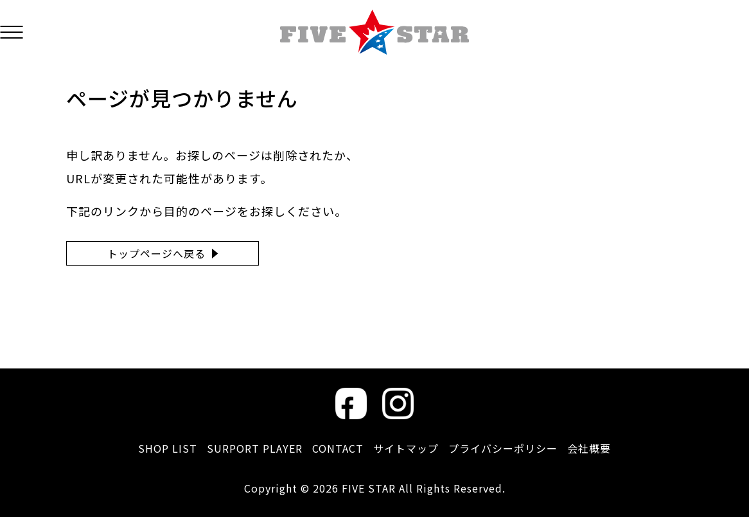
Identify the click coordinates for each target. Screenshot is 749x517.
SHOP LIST (167, 448)
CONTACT (338, 448)
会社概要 (589, 448)
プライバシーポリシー (503, 448)
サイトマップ (406, 448)
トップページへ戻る (156, 253)
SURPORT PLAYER (255, 448)
